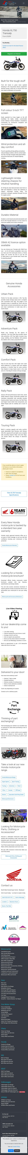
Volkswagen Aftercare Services (9, 1090)
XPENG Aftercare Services (8, 1101)
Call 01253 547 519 (7, 897)
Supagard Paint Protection (8, 997)
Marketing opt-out (6, 1010)
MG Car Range (5, 1058)
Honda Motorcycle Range (8, 777)
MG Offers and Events (7, 1063)
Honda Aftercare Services (8, 1048)
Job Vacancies (5, 1016)
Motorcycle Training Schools (8, 969)
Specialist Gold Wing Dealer (16, 794)
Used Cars (4, 984)
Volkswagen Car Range (7, 1084)
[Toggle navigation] (24, 3)
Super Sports (5, 781)
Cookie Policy (16, 1146)
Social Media (4, 1012)
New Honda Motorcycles (9, 21)
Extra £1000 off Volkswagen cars (13, 1092)
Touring (4, 786)
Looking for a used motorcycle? (9, 973)
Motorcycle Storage (6, 967)
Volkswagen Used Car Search (9, 1088)
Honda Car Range (5, 1044)
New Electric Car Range (7, 986)
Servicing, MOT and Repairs (8, 990)
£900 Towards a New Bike (8, 958)
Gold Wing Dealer (5, 955)
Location (4, 901)
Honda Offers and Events (7, 1049)
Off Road (17, 790)
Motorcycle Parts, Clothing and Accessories (14, 857)
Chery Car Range (5, 1031)
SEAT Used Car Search (7, 1073)
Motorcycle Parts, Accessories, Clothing (11, 966)
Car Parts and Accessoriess (8, 993)
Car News (3, 1017)
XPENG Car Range (6, 1100)
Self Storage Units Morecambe (9, 1023)
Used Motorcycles (6, 951)
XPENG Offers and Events (8, 1105)
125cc (3, 790)
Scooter (10, 790)
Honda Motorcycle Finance (8, 957)
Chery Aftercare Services (7, 1033)
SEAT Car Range (5, 1071)
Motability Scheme (6, 988)
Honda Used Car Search (7, 1046)
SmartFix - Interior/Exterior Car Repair (11, 999)
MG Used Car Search (6, 1059)
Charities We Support (6, 1014)
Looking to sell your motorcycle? (9, 971)
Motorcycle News (5, 1019)
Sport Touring (15, 781)
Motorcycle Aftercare (6, 964)
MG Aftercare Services (7, 1061)
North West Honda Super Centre (9, 20)
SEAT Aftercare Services (7, 1075)
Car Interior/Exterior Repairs (8, 991)
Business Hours (14, 901)
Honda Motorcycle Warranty (9, 545)
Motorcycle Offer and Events (8, 974)
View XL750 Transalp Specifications (14, 494)
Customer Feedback (6, 1008)
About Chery (4, 1034)
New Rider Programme (7, 960)
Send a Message (19, 897)
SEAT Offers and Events (7, 1076)
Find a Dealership (5, 1007)
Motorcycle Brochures (8, 799)
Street (19, 786)
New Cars (3, 983)
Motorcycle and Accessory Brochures (12, 596)
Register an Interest (14, 54)
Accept (11, 1150)
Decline (17, 1150)
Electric (4, 794)
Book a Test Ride (6, 906)
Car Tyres (3, 995)
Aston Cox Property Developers (9, 1021)
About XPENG (4, 1103)
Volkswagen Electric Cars (8, 1086)
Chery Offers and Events (7, 1036)
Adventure (11, 786)
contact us (12, 475)
